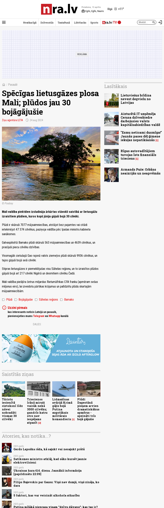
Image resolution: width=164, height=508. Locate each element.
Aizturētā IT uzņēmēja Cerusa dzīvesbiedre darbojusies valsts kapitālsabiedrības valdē (140, 119)
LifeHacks (80, 22)
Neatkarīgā (29, 22)
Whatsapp (54, 316)
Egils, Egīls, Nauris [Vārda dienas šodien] (93, 11)
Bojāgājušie (23, 300)
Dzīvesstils (47, 22)
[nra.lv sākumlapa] (59, 9)
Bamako (67, 300)
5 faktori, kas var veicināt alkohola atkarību (46, 495)
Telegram (38, 316)
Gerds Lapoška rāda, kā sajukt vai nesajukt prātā (49, 449)
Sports (94, 22)
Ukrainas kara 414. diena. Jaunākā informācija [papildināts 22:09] (47, 472)
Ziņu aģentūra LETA (12, 120)
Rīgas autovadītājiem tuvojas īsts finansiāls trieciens (138, 154)
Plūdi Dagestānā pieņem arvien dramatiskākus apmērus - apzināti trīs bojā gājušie (88, 409)
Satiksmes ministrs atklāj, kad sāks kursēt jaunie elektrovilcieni (50, 460)
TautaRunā (64, 22)
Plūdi (7, 300)
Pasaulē (13, 84)
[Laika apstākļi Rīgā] (116, 9)
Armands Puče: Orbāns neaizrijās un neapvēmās (141, 171)
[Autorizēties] (160, 22)
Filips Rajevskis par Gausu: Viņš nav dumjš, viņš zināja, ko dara (56, 483)
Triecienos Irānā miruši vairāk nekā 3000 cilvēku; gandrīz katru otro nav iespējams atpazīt (37, 410)
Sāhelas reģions (46, 300)
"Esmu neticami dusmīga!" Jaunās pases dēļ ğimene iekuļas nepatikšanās (141, 136)
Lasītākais (115, 86)
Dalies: (37, 324)
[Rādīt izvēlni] (4, 22)
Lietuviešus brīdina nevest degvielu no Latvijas (136, 99)
